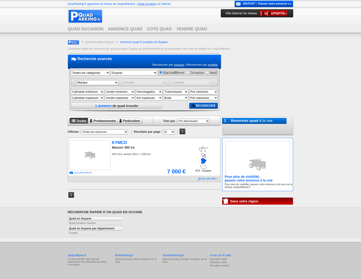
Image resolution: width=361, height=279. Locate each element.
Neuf (213, 73)
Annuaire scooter (220, 265)
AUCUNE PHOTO (83, 172)
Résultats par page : (148, 131)
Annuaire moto (218, 262)
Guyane (73, 232)
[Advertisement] (257, 82)
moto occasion (141, 259)
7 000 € (176, 171)
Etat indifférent (173, 73)
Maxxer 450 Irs (123, 147)
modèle (213, 64)
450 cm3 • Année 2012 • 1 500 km (131, 154)
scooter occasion (190, 259)
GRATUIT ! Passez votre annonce (265, 3)
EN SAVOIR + (210, 178)
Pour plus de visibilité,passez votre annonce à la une (249, 178)
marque (179, 64)
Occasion (197, 73)
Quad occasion (147, 4)
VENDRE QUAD (191, 29)
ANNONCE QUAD (125, 29)
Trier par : (170, 121)
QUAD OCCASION (85, 29)
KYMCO (119, 142)
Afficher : (74, 131)
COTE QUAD (159, 29)
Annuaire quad (218, 259)
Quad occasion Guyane (99, 42)
